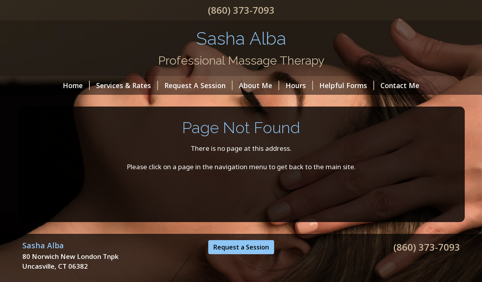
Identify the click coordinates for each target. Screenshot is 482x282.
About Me (259, 85)
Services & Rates (127, 85)
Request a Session (241, 247)
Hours (299, 85)
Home (76, 85)
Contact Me (399, 85)
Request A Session (198, 85)
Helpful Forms (346, 85)
